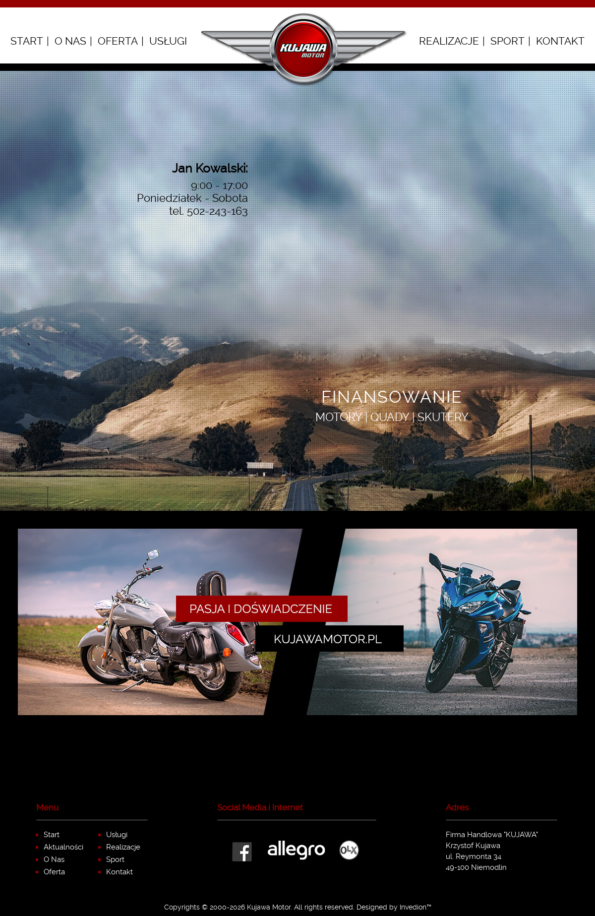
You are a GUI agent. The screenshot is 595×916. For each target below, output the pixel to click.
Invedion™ (415, 907)
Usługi (168, 41)
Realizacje (449, 41)
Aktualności (63, 847)
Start (26, 41)
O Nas (70, 41)
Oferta (118, 41)
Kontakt (560, 41)
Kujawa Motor (269, 907)
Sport (507, 41)
